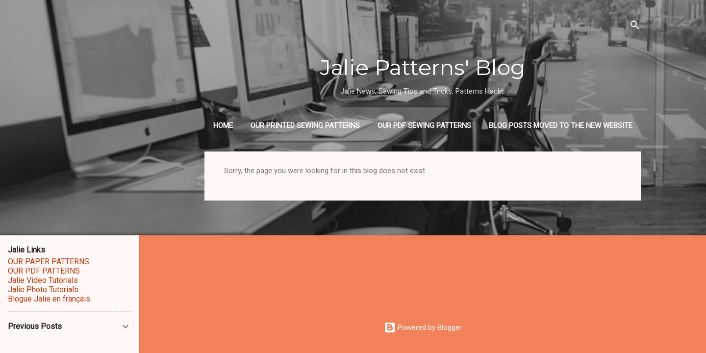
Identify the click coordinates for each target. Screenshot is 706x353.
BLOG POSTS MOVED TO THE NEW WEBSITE (560, 125)
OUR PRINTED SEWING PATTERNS (305, 125)
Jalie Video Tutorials (43, 280)
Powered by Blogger (423, 327)
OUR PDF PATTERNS (44, 271)
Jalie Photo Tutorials (43, 289)
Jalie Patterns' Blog (422, 67)
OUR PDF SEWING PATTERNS (424, 125)
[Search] (635, 27)
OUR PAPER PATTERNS (48, 261)
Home (223, 125)
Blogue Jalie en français (49, 298)
